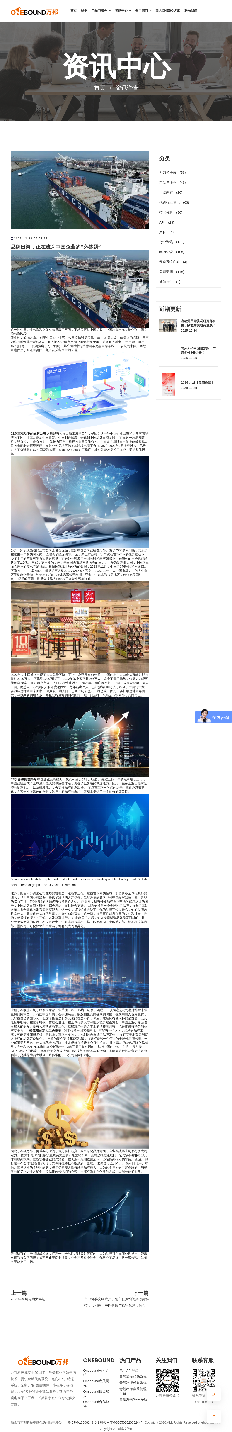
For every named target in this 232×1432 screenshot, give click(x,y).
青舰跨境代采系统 (133, 1383)
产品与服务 (99, 10)
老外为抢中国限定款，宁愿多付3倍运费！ (198, 350)
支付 (166, 232)
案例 (84, 10)
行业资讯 (171, 242)
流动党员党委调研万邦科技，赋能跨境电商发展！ (198, 323)
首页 (73, 10)
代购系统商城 (173, 262)
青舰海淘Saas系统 (133, 1399)
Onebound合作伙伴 (96, 1404)
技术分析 (170, 212)
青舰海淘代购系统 (133, 1376)
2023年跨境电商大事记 (28, 1299)
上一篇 (19, 1292)
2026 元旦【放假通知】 (197, 382)
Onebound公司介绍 (96, 1373)
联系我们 (190, 10)
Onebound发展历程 (96, 1383)
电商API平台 (128, 1370)
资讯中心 (121, 10)
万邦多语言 (172, 172)
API (166, 222)
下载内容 (170, 192)
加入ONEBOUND (167, 10)
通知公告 (169, 282)
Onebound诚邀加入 (96, 1393)
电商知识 (171, 252)
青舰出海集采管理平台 (133, 1391)
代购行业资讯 (174, 202)
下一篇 (141, 1292)
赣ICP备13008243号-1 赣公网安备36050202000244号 (106, 1422)
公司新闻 (171, 272)
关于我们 (141, 10)
